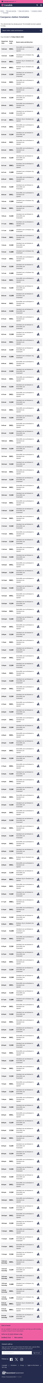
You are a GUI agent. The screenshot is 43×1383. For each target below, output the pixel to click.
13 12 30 (10, 1334)
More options (18, 1337)
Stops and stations (23, 11)
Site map (4, 1367)
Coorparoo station (36, 11)
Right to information (33, 1365)
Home (2, 11)
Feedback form (6, 1337)
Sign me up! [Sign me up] (36, 1353)
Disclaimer (14, 1365)
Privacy (22, 1365)
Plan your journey (11, 11)
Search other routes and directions (21, 30)
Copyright (4, 1365)
